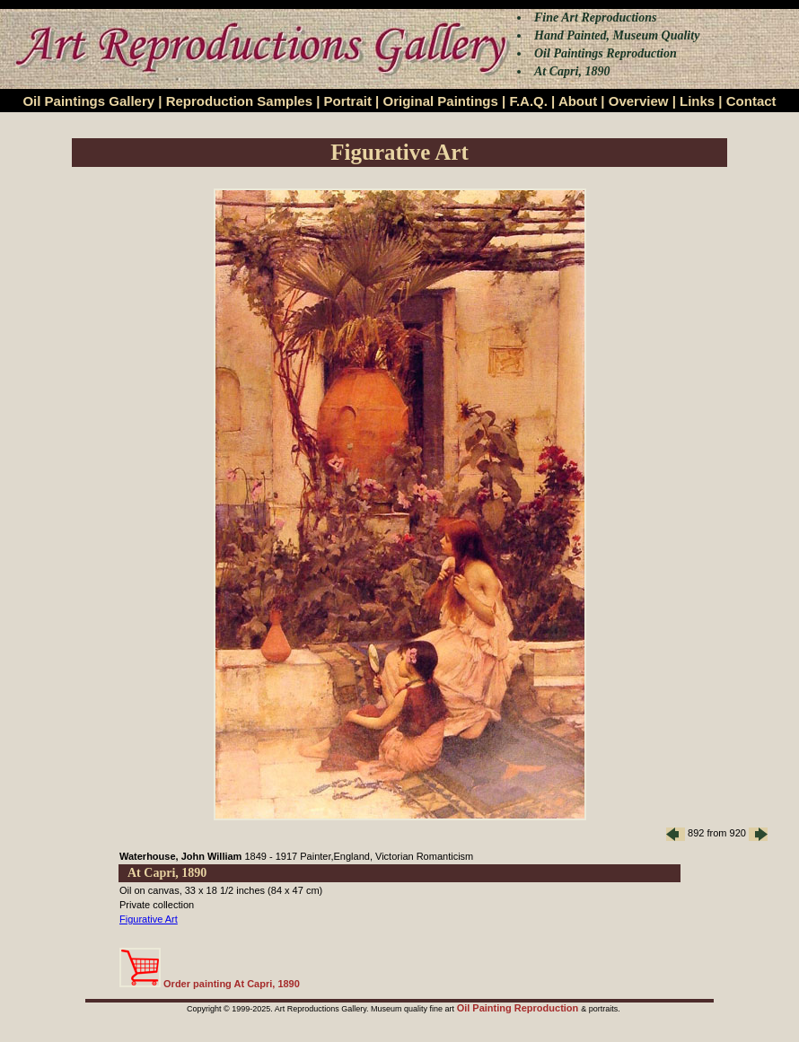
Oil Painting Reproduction (519, 1008)
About (577, 101)
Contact (751, 101)
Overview (639, 101)
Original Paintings (439, 101)
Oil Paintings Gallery (88, 101)
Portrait (348, 101)
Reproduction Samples (239, 101)
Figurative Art (148, 919)
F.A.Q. (528, 101)
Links (697, 101)
